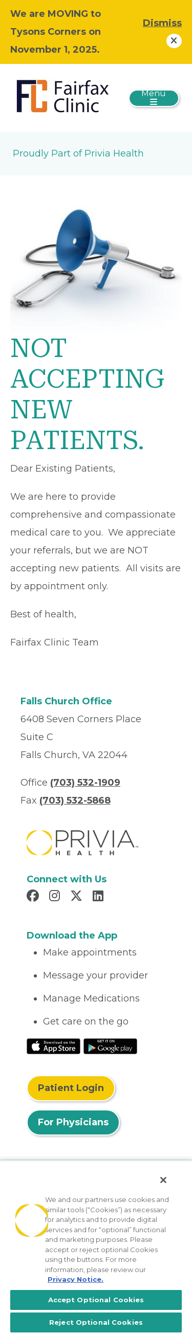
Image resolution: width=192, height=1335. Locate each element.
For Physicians (73, 1122)
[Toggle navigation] (154, 98)
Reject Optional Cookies (96, 1322)
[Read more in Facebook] (34, 897)
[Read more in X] (78, 897)
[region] (96, 1247)
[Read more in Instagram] (56, 897)
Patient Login (71, 1088)
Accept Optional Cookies (96, 1300)
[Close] (163, 1180)
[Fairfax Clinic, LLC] (64, 97)
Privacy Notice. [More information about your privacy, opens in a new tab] (75, 1279)
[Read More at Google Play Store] (110, 1045)
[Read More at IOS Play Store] (53, 1045)
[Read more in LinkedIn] (99, 897)
